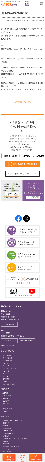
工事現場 (5, 393)
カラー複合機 (6, 355)
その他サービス (7, 431)
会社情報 (5, 425)
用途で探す (17, 20)
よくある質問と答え (8, 433)
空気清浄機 (5, 379)
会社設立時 (5, 401)
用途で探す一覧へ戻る (22, 101)
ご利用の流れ (6, 428)
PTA (3, 406)
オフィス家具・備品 (8, 384)
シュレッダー (6, 371)
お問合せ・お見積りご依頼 (10, 446)
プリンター (5, 376)
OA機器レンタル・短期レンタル (12, 420)
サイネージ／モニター (9, 368)
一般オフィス (6, 403)
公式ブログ (5, 444)
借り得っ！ (5, 423)
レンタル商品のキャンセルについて (22, 173)
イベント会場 (6, 396)
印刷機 (4, 381)
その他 (26, 20)
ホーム (9, 20)
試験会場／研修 (7, 409)
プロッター (5, 363)
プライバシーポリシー (9, 449)
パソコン (5, 374)
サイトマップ (6, 452)
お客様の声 (5, 436)
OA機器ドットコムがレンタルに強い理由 (15, 439)
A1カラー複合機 (7, 360)
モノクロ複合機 (7, 358)
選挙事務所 (5, 398)
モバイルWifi (6, 366)
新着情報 (5, 441)
